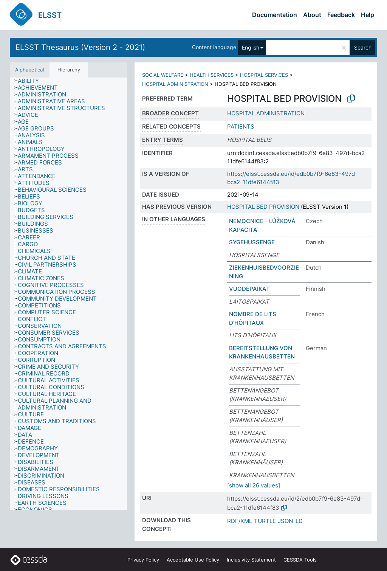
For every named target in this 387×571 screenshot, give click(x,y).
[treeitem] (31, 81)
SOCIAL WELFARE (162, 75)
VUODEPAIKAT (249, 288)
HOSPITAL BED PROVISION (263, 206)
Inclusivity (251, 560)
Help (367, 15)
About (312, 15)
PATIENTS (240, 126)
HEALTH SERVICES (212, 75)
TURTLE (265, 520)
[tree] (68, 294)
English (250, 47)
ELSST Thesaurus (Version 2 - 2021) (80, 47)
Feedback (341, 15)
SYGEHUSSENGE (252, 242)
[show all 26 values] (253, 485)
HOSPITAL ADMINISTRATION (175, 84)
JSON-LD (290, 520)
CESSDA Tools (300, 560)
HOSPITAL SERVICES (264, 75)
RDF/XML (239, 520)
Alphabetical (29, 70)
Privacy (143, 560)
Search (363, 47)
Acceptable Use (193, 560)
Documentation (274, 15)
